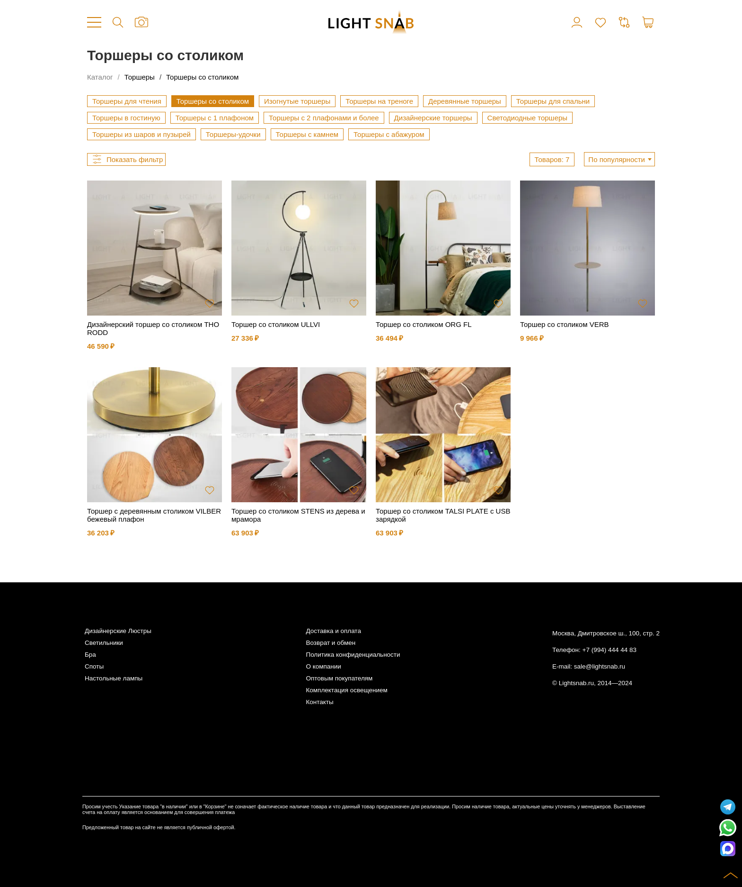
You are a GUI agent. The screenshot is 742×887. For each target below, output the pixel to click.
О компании (323, 666)
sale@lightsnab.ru (599, 666)
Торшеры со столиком (202, 77)
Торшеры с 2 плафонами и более (324, 118)
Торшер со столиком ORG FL (423, 324)
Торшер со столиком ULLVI (275, 324)
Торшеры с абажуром (388, 134)
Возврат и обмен (330, 642)
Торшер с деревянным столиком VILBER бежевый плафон (154, 515)
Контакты (319, 702)
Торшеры (139, 77)
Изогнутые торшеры (297, 101)
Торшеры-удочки (233, 134)
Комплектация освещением (346, 690)
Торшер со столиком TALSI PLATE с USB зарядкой (443, 515)
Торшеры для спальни (553, 101)
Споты (94, 666)
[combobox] (619, 159)
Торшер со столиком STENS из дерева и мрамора (298, 515)
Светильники (104, 642)
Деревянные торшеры (464, 101)
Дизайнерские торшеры (433, 118)
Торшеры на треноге (379, 101)
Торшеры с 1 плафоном (215, 118)
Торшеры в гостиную (126, 118)
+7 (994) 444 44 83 (609, 649)
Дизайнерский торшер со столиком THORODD (153, 328)
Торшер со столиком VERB (564, 324)
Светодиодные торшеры (527, 118)
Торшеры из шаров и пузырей (141, 134)
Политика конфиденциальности (353, 654)
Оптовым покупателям (339, 678)
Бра (90, 654)
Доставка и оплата (333, 630)
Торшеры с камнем (307, 134)
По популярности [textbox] (616, 159)
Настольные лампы (113, 678)
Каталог (100, 77)
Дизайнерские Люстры (118, 630)
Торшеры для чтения (126, 101)
